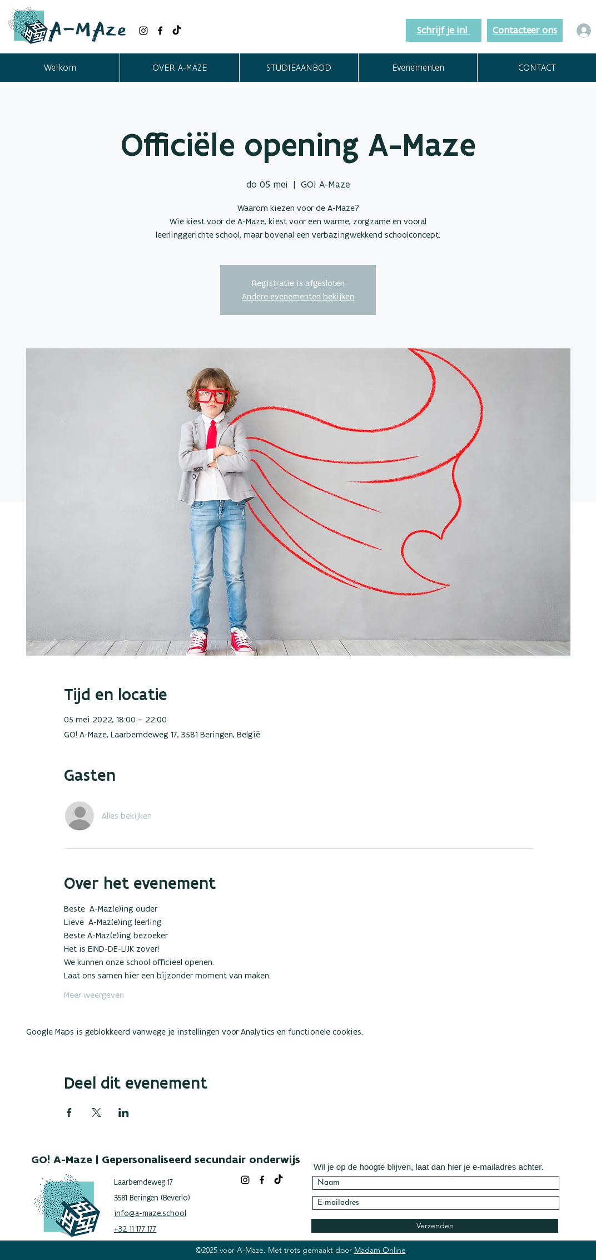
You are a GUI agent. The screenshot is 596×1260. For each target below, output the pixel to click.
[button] (179, 67)
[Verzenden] (434, 1226)
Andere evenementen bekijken (298, 296)
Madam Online (380, 1250)
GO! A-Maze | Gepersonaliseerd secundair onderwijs (165, 1159)
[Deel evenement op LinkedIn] (123, 1112)
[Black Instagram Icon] (143, 30)
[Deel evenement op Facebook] (69, 1112)
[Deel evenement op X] (96, 1112)
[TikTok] (176, 30)
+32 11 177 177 (135, 1229)
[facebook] (160, 30)
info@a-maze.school (150, 1213)
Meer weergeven (94, 995)
